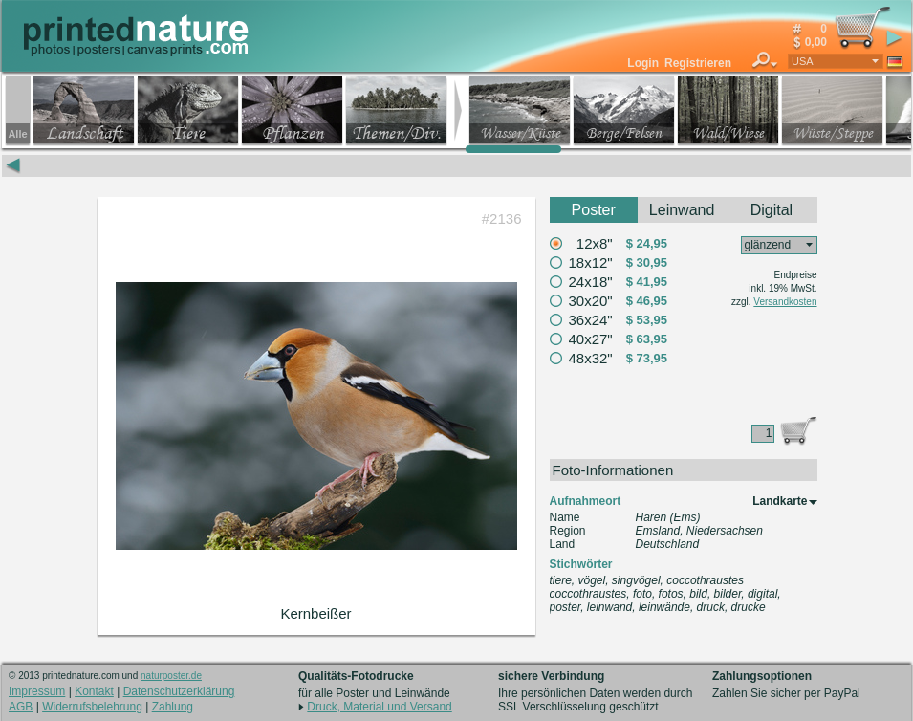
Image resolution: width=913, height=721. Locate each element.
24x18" (591, 281)
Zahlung (172, 706)
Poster (594, 210)
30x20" (591, 301)
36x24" (591, 320)
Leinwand (682, 210)
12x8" (594, 243)
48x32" (591, 358)
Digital (771, 210)
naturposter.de (171, 675)
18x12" (591, 262)
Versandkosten (784, 301)
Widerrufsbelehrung (92, 706)
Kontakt (94, 691)
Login (643, 63)
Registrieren (697, 63)
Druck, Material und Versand (379, 706)
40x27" (591, 339)
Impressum (37, 691)
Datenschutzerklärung (179, 691)
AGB (21, 706)
